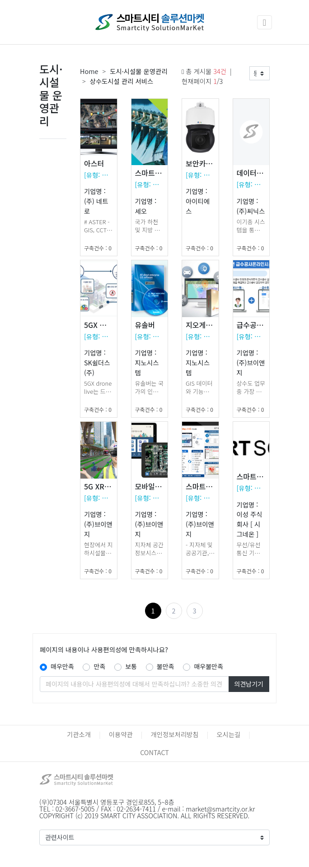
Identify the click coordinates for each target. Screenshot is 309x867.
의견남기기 (248, 683)
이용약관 (121, 734)
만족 (99, 666)
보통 (131, 666)
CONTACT (154, 752)
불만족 (165, 666)
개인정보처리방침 (175, 734)
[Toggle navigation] (264, 22)
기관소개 (79, 734)
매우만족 (62, 666)
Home (89, 71)
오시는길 (228, 734)
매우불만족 (208, 666)
